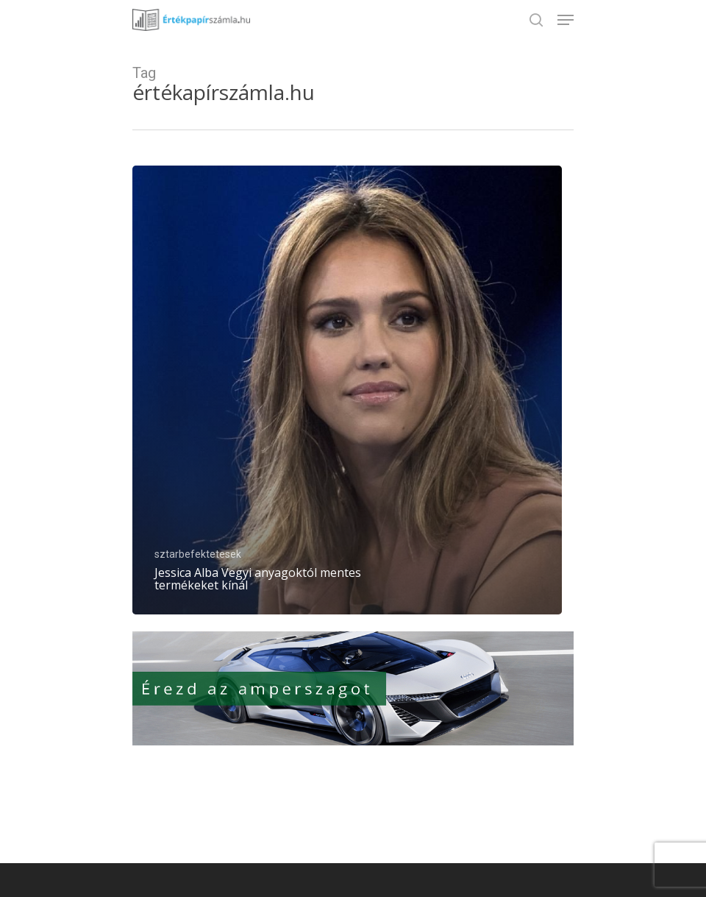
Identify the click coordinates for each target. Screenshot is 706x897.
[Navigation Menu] (565, 20)
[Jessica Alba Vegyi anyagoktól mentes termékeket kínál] (347, 390)
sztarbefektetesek (197, 554)
